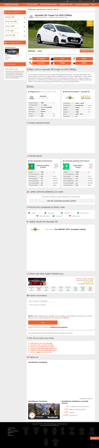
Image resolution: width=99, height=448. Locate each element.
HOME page (32, 9)
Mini (82, 428)
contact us (17, 1)
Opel (82, 432)
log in (30, 327)
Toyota (56, 439)
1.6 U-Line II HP (43, 98)
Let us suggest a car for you (41, 352)
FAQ (9, 434)
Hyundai (50, 9)
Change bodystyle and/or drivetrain (43, 348)
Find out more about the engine (42, 347)
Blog (93, 4)
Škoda (55, 445)
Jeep (62, 428)
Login (66, 1)
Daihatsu (45, 429)
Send (42, 322)
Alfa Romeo (26, 428)
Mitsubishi (82, 429)
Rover (92, 431)
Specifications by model (48, 4)
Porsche (92, 428)
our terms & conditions (60, 318)
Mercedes (71, 434)
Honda (54, 429)
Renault (92, 429)
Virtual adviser (32, 4)
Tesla (46, 445)
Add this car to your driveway (41, 343)
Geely (54, 428)
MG (72, 431)
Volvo (55, 442)
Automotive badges (82, 4)
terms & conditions (13, 431)
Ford (45, 434)
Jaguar (54, 434)
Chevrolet (36, 428)
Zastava (55, 443)
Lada (62, 432)
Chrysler (36, 429)
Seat (46, 439)
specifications (41, 9)
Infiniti (54, 432)
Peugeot (81, 434)
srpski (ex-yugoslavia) (88, 1)
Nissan (82, 431)
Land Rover (71, 428)
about (5, 1)
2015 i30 (56, 9)
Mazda (72, 432)
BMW (26, 431)
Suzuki (46, 443)
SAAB (92, 432)
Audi (26, 429)
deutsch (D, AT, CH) (75, 1)
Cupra (36, 432)
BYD (26, 432)
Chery (26, 434)
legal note (10, 1)
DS (36, 434)
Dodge (45, 431)
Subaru (46, 442)
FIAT (45, 432)
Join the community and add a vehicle (61, 201)
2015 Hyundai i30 (10, 47)
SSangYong (92, 434)
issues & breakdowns (47, 92)
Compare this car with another (42, 345)
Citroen (36, 431)
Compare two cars (66, 4)
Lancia (63, 434)
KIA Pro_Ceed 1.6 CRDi (85, 279)
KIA (63, 431)
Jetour (63, 429)
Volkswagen (55, 440)
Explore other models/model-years (43, 350)
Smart (46, 440)
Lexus (71, 429)
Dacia (45, 428)
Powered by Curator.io (86, 398)
